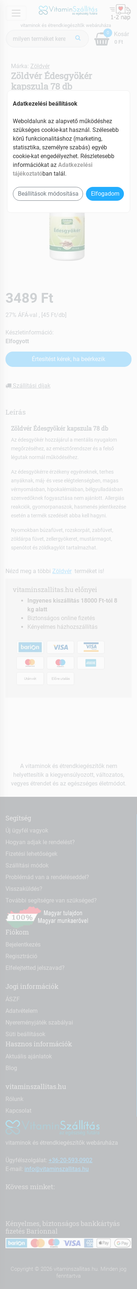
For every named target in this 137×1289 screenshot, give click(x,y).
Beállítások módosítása (48, 193)
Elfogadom (105, 193)
